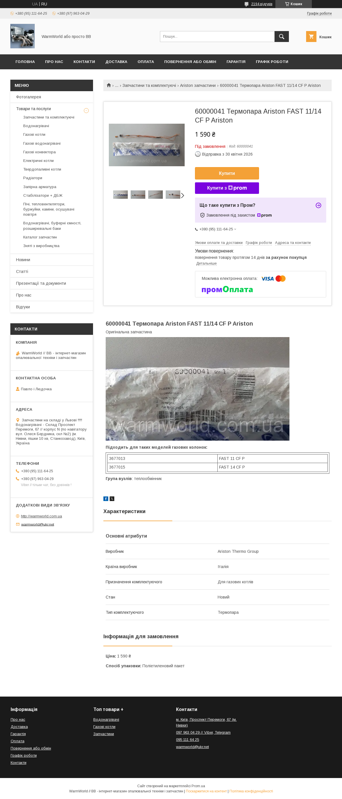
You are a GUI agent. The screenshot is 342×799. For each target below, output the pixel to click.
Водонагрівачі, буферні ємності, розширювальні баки (52, 225)
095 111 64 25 (187, 739)
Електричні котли (38, 160)
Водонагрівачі (36, 126)
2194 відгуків (262, 4)
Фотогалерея (28, 97)
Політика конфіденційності (251, 791)
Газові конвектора (39, 152)
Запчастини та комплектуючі (149, 85)
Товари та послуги (33, 108)
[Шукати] (282, 36)
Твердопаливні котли (42, 169)
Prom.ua (198, 786)
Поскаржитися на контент (206, 791)
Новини (23, 259)
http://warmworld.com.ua (41, 516)
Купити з (227, 188)
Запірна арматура (39, 187)
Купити (227, 173)
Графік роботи (272, 62)
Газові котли (34, 134)
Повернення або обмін (190, 62)
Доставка (116, 62)
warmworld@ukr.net (37, 524)
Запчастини (103, 734)
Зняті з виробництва (41, 246)
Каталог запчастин (40, 237)
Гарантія (236, 62)
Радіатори (32, 178)
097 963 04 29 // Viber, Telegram (203, 732)
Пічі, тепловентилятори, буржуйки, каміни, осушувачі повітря (48, 209)
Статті (22, 271)
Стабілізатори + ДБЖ (42, 195)
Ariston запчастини (198, 85)
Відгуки (23, 307)
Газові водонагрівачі (42, 143)
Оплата (146, 62)
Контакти (84, 62)
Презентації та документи (41, 283)
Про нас (54, 62)
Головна (25, 62)
